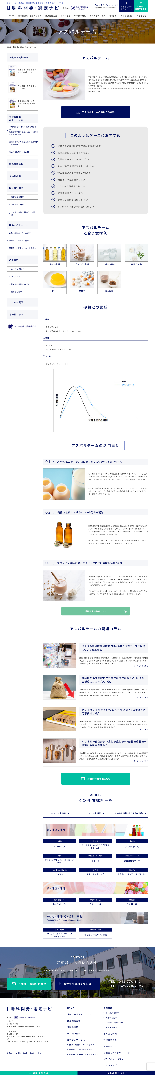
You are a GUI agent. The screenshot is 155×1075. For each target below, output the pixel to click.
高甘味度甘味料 (58, 813)
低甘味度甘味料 (93, 813)
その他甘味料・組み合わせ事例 (129, 813)
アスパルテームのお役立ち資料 (96, 112)
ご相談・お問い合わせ (29, 984)
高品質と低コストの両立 (19, 152)
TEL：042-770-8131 (126, 981)
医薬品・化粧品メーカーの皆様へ (22, 248)
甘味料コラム (16, 314)
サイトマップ (110, 1065)
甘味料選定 (65, 16)
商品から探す (16, 276)
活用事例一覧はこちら (106, 611)
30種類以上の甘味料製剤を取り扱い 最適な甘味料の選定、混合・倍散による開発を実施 (23, 130)
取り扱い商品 (80, 16)
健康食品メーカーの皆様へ (20, 240)
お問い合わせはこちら (95, 779)
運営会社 (142, 16)
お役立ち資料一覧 (18, 57)
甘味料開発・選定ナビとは (30, 16)
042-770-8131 (106, 5)
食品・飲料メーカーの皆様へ (20, 233)
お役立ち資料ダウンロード (77, 984)
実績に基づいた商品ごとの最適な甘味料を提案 (23, 143)
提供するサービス (97, 16)
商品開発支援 (51, 16)
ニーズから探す (17, 269)
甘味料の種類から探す (20, 284)
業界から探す (16, 292)
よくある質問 (126, 16)
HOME (11, 16)
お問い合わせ (110, 1046)
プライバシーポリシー (115, 1059)
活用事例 (113, 16)
